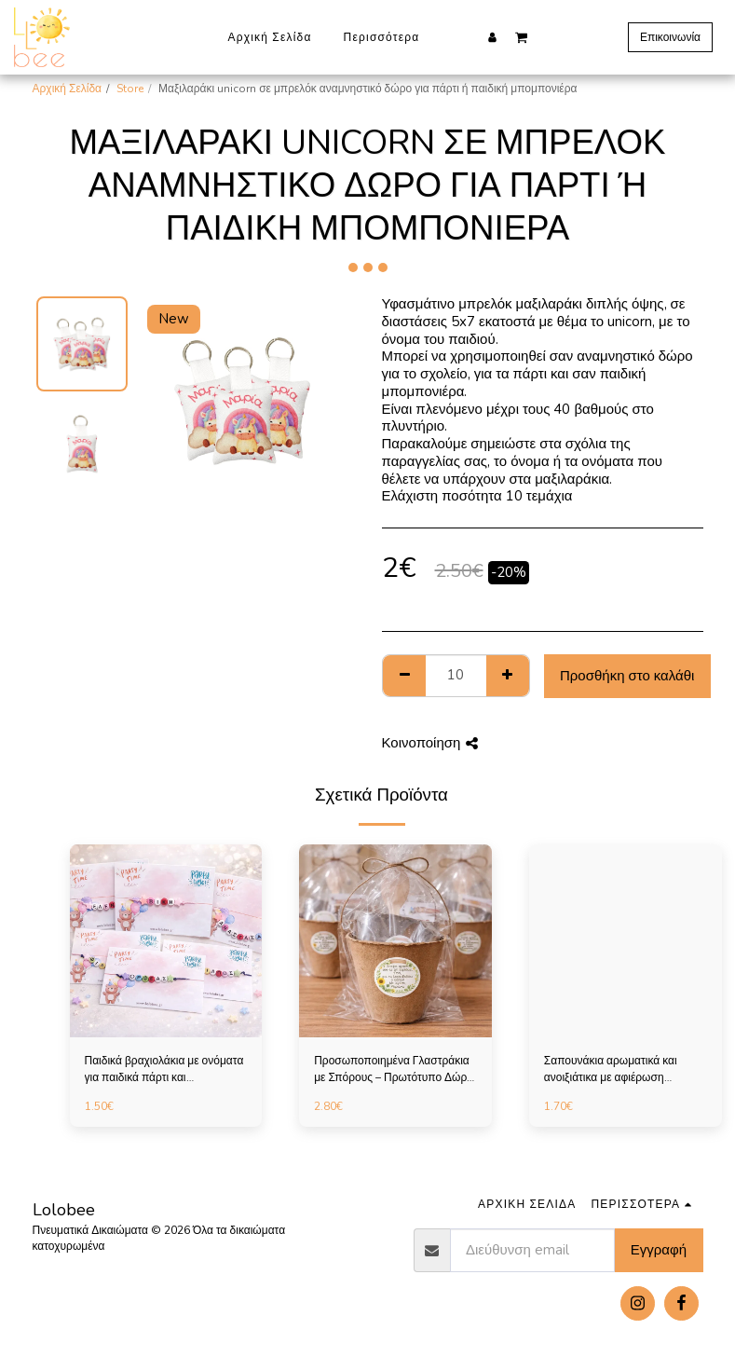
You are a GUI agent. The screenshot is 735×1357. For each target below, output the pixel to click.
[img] (166, 940)
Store (129, 88)
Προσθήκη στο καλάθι (627, 675)
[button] (521, 36)
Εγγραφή (659, 1249)
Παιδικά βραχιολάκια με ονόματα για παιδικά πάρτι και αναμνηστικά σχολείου (164, 1069)
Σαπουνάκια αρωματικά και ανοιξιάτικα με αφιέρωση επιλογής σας (610, 1069)
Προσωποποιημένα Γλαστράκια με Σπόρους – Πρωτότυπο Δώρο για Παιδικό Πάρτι (393, 1069)
